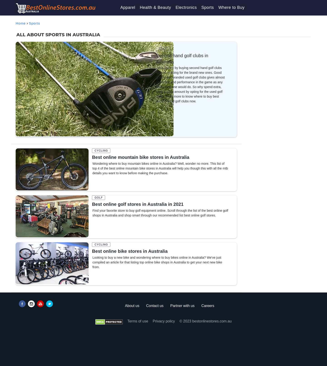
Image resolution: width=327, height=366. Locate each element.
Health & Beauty (155, 7)
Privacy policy (164, 321)
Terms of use (137, 321)
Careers (207, 306)
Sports (207, 7)
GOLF (163, 49)
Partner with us (182, 306)
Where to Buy (231, 7)
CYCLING (101, 150)
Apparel (127, 7)
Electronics (186, 7)
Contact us (154, 306)
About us (132, 306)
